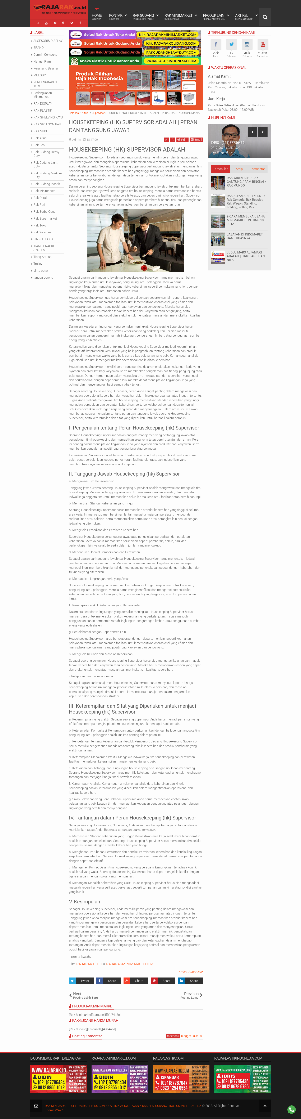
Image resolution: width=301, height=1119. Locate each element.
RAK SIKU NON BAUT (48, 123)
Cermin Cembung (45, 54)
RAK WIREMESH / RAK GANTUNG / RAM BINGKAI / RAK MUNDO (246, 180)
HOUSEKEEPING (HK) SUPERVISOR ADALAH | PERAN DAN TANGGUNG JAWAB (135, 125)
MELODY (39, 74)
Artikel (244, 16)
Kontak (115, 16)
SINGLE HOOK (43, 238)
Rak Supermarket (45, 218)
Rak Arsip (39, 137)
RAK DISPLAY (42, 103)
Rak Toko (39, 224)
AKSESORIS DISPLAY (47, 40)
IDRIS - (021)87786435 (228, 142)
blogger (186, 1035)
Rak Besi (39, 144)
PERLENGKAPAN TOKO (45, 83)
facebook (173, 1035)
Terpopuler (220, 168)
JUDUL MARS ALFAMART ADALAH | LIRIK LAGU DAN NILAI (246, 255)
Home (97, 16)
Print (182, 139)
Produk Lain (213, 16)
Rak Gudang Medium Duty (47, 174)
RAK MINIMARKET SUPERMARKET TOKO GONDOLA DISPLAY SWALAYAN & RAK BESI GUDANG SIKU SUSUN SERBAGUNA (129, 1105)
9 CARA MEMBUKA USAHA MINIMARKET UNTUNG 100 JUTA (246, 219)
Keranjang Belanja (45, 67)
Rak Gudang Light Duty (45, 163)
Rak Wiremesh (43, 231)
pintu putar (40, 270)
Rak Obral (40, 197)
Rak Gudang (143, 16)
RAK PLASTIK (42, 110)
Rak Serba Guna (44, 211)
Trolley (37, 263)
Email (196, 139)
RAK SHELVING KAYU (48, 116)
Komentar (258, 168)
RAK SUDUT (41, 130)
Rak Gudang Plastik (46, 183)
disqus (197, 1035)
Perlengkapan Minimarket (42, 94)
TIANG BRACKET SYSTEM (45, 247)
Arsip (239, 168)
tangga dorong (43, 277)
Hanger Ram (42, 61)
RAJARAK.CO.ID (89, 963)
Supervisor (195, 971)
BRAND (38, 47)
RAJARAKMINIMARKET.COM (130, 963)
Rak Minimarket (179, 16)
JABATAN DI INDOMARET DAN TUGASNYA (245, 235)
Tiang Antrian (42, 256)
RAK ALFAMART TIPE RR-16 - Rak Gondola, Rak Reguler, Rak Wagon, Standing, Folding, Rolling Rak (247, 200)
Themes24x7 (54, 1109)
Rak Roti (39, 204)
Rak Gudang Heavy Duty (46, 153)
